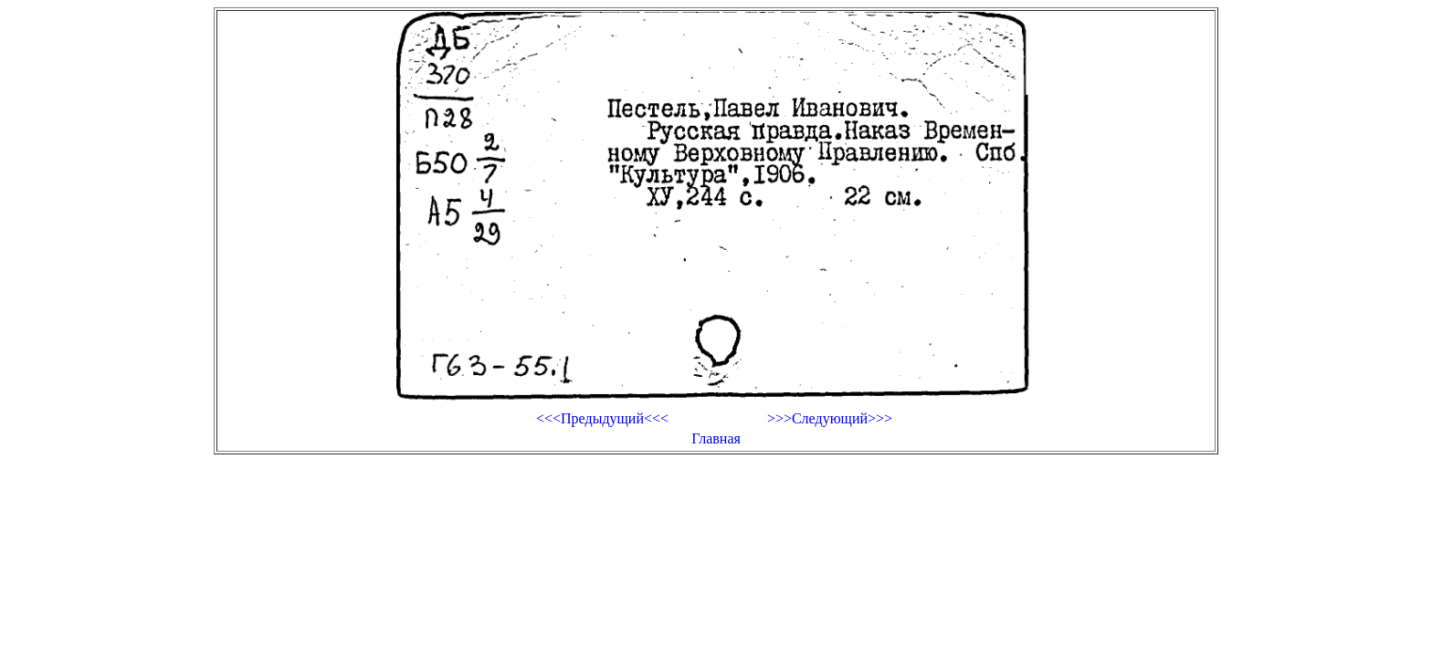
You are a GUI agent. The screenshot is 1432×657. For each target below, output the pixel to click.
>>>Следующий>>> (829, 418)
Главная (716, 438)
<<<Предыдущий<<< (602, 418)
